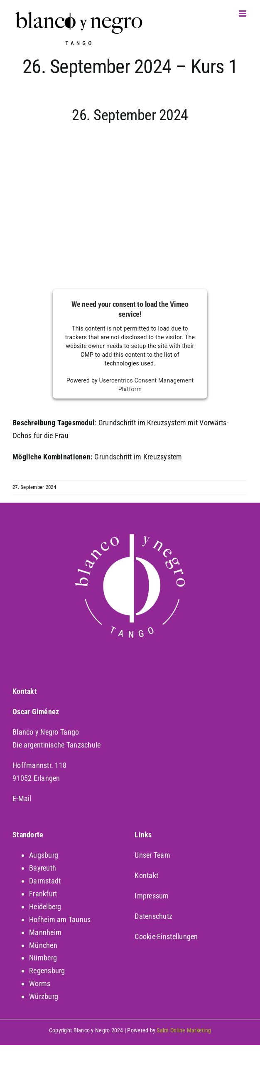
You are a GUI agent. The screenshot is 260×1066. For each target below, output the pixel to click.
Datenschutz (153, 916)
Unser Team (152, 855)
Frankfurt (43, 893)
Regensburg (47, 970)
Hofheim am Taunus (60, 919)
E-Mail (22, 798)
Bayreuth (42, 868)
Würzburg (43, 996)
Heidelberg (45, 906)
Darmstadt (45, 880)
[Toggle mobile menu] (243, 13)
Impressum (152, 895)
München (43, 945)
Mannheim (45, 932)
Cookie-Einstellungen (166, 936)
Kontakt (146, 875)
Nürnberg (43, 957)
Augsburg (43, 855)
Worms (39, 983)
